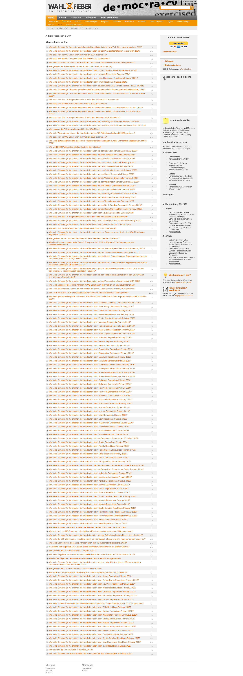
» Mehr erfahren (170, 52)
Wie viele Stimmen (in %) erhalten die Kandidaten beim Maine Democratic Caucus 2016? (88, 457)
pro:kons (49, 670)
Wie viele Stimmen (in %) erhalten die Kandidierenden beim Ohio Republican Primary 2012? (90, 607)
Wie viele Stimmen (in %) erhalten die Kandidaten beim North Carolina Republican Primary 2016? (92, 450)
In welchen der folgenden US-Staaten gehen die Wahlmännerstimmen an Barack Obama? (89, 547)
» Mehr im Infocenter (182, 282)
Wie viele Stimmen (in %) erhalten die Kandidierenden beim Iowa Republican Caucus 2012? (90, 646)
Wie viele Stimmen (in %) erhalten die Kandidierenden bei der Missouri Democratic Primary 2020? (92, 197)
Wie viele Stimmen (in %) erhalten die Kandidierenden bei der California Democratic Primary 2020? (93, 170)
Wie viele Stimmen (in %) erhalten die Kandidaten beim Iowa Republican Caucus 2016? (88, 523)
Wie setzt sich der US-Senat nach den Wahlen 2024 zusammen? (78, 55)
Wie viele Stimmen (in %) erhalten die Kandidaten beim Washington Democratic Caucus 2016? (91, 423)
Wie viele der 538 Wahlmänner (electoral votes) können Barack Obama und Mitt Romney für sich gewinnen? (97, 539)
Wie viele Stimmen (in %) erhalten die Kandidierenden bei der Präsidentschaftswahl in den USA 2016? (94, 281)
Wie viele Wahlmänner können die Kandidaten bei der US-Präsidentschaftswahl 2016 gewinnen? (92, 289)
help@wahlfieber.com (183, 296)
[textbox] (175, 7)
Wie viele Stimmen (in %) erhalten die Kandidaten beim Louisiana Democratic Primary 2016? (90, 477)
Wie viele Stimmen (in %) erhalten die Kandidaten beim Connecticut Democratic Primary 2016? (91, 353)
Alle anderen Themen (75, 25)
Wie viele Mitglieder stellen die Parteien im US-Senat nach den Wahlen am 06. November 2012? (92, 554)
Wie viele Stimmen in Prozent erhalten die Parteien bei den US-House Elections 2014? (87, 527)
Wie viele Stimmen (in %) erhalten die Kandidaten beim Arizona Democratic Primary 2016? (89, 411)
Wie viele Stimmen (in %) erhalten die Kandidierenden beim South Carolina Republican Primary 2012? (94, 638)
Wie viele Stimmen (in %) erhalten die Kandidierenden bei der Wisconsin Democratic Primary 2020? (93, 178)
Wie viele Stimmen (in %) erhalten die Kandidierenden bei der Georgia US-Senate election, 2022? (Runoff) (96, 86)
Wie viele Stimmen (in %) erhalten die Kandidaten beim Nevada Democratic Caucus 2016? (89, 500)
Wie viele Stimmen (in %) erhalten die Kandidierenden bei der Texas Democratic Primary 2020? (91, 201)
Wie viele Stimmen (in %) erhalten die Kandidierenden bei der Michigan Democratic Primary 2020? (93, 193)
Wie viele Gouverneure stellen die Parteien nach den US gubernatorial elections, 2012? (88, 543)
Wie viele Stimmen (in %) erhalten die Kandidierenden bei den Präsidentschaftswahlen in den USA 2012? (96, 535)
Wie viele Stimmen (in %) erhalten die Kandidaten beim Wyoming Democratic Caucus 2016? (90, 395)
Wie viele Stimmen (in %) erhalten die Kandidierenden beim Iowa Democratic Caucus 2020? (90, 224)
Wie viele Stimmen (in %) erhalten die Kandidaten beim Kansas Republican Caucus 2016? (89, 492)
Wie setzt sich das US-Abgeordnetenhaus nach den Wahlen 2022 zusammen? (84, 100)
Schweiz (77, 21)
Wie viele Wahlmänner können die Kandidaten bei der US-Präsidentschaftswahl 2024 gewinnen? (92, 62)
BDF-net (49, 673)
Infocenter (91, 17)
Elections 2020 (91, 28)
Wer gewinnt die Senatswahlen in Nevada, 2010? (71, 650)
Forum (62, 17)
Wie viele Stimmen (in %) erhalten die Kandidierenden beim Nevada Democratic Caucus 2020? (91, 213)
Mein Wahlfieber (109, 17)
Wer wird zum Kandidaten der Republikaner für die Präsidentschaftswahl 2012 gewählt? (88, 572)
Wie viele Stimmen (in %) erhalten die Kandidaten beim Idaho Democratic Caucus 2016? (88, 434)
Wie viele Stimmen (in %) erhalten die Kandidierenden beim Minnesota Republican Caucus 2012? (92, 626)
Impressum (50, 668)
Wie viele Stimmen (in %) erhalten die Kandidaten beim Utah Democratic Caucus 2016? (88, 415)
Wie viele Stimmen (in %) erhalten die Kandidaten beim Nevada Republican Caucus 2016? (89, 504)
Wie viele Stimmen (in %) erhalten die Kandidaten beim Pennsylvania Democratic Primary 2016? (92, 364)
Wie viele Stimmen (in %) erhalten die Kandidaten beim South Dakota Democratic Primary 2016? (92, 318)
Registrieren (87, 668)
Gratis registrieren (172, 65)
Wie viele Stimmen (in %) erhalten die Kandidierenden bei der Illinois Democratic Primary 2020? (91, 174)
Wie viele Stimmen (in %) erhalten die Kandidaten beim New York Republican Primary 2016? (90, 388)
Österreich (66, 21)
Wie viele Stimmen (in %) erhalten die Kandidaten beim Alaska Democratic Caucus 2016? (89, 430)
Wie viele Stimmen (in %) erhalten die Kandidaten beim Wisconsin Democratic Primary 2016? (90, 403)
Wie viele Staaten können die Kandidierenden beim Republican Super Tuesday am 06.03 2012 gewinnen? (96, 603)
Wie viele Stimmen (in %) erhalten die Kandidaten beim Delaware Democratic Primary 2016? (90, 384)
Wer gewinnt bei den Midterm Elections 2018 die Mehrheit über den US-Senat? (84, 238)
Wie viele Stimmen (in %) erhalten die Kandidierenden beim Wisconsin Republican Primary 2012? (92, 588)
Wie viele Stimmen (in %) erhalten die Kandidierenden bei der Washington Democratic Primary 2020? (94, 182)
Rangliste (76, 17)
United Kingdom (156, 21)
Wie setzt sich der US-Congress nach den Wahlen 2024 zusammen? (79, 58)
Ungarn (170, 21)
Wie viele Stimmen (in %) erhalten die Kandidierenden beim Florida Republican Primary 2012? (91, 634)
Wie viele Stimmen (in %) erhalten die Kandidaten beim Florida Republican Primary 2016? (89, 446)
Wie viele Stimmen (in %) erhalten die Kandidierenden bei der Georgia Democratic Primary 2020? (92, 155)
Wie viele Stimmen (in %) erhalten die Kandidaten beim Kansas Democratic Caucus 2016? (89, 485)
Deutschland (53, 21)
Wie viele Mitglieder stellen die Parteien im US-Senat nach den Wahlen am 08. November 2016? (92, 285)
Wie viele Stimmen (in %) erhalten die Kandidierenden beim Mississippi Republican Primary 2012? (93, 595)
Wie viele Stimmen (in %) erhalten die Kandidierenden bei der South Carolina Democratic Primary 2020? (95, 209)
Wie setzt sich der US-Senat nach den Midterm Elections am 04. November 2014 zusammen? (91, 531)
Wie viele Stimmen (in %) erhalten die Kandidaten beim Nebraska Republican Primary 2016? (90, 337)
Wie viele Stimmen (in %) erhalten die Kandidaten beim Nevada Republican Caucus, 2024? (89, 74)
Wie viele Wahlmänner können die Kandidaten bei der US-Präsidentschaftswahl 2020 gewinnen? (92, 133)
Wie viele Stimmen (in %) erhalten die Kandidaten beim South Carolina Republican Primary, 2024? (93, 70)
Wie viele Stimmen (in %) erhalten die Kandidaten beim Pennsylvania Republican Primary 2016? (92, 368)
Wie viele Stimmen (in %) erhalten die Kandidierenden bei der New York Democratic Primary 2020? (93, 151)
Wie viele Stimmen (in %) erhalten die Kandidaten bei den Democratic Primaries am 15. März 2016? (93, 438)
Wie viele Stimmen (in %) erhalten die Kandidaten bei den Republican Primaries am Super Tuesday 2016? (96, 469)
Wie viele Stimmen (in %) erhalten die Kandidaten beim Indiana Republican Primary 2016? (89, 341)
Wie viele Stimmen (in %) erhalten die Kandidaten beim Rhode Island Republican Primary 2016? (92, 372)
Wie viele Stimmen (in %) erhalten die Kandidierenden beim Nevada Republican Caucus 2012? (91, 630)
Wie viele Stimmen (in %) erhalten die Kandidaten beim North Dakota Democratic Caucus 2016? (92, 326)
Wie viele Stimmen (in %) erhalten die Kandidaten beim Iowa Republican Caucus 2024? (88, 82)
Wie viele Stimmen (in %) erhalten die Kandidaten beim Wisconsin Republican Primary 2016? (90, 399)
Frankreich (129, 21)
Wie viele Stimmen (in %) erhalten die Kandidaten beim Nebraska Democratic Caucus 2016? (90, 473)
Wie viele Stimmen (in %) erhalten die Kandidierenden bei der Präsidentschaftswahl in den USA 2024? (94, 51)
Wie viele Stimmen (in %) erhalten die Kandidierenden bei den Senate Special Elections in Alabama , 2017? (97, 248)
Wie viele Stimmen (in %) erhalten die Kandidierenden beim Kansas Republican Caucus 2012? (91, 599)
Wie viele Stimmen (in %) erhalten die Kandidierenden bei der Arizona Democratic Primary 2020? (92, 186)
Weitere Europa (183, 21)
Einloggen (168, 61)
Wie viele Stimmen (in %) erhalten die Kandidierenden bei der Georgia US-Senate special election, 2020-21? (97, 125)
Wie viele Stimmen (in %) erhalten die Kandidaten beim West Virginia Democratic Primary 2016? (92, 333)
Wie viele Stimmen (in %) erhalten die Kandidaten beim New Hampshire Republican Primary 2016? (93, 512)
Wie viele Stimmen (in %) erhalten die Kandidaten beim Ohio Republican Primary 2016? (88, 454)
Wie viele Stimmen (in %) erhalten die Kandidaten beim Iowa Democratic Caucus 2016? (88, 519)
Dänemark (117, 21)
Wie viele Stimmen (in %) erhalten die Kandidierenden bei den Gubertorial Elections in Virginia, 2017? (94, 252)
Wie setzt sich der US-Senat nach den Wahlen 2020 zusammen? (78, 137)
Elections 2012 (76, 28)
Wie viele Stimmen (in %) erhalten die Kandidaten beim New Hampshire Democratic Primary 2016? (93, 516)
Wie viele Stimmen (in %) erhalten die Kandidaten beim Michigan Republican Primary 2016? (90, 461)
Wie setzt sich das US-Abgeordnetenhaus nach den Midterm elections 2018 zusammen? (88, 217)
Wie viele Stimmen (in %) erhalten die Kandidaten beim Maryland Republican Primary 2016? (90, 357)
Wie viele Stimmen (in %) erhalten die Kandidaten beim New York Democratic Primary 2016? (90, 392)
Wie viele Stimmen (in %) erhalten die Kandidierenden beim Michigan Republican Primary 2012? (92, 619)
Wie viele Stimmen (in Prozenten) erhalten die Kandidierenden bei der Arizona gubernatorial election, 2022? (97, 89)
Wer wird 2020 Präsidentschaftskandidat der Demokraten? (75, 147)
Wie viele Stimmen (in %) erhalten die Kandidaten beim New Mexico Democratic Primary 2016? (91, 314)
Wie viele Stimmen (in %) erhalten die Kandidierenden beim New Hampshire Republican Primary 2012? (95, 642)
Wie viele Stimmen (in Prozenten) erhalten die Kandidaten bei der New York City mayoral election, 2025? (95, 47)
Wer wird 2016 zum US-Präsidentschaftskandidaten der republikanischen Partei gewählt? (88, 292)
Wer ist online (185, 69)
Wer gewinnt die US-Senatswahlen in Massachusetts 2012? (75, 568)
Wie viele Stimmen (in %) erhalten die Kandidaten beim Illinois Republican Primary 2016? (88, 442)
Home (51, 17)
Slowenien (141, 21)
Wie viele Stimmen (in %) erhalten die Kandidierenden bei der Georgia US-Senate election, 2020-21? (94, 121)
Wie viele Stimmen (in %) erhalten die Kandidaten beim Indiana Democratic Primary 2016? (89, 345)
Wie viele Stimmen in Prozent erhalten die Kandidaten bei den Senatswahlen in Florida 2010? (90, 653)
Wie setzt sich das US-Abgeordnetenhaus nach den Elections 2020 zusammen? (84, 117)
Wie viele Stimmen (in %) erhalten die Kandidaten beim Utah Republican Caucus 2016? (88, 419)
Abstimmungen (91, 21)
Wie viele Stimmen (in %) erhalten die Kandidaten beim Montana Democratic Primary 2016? (90, 322)
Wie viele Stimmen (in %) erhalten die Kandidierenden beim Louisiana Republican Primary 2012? (92, 591)
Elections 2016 (61, 28)
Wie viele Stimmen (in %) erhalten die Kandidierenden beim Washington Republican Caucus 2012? (93, 615)
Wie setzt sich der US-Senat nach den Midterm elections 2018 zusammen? (82, 228)
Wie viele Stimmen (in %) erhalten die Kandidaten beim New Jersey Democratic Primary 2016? (91, 306)
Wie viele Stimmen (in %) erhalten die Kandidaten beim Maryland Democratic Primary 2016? (90, 361)
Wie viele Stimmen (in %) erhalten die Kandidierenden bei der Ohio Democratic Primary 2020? (91, 166)
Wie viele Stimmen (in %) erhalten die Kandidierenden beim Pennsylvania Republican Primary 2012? (94, 580)
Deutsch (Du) (190, 1)
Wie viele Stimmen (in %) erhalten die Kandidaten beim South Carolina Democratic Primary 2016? (92, 496)
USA (60, 25)
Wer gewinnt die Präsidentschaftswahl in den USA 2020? (74, 129)
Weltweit (50, 25)
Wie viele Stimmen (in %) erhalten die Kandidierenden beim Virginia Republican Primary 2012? (91, 611)
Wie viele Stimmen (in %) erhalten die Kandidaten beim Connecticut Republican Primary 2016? (91, 349)
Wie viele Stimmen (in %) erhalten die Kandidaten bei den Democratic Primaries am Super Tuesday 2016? (96, 465)
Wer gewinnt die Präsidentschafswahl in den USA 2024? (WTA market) (80, 66)
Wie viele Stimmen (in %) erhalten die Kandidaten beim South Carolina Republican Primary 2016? (92, 508)
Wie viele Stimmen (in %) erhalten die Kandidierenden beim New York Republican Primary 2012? (92, 584)
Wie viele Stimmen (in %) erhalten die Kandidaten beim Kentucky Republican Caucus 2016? (90, 481)
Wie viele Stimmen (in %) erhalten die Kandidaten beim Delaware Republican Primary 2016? (90, 380)
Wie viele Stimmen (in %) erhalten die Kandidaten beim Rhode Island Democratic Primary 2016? (92, 376)
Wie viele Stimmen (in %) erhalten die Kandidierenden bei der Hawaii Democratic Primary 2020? (92, 158)
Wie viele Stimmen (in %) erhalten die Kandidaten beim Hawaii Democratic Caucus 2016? (89, 426)
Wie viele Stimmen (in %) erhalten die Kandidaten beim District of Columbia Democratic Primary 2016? (95, 303)
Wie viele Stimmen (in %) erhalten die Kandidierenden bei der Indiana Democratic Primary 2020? (92, 162)
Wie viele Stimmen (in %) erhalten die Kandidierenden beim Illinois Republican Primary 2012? (91, 576)
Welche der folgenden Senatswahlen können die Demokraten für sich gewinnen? (85, 558)
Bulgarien (105, 21)
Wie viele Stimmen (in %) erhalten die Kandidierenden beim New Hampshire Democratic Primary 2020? (95, 220)
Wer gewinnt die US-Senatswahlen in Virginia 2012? (72, 550)
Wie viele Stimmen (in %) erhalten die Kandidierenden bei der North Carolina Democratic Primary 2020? (95, 205)
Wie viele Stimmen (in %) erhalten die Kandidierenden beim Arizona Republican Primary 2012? (91, 622)
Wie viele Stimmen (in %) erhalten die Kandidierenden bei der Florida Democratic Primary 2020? (92, 189)
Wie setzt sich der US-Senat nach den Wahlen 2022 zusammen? (78, 103)
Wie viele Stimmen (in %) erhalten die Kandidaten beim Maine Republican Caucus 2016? (88, 488)
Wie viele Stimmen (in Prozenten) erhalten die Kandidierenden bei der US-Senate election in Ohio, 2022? (96, 107)
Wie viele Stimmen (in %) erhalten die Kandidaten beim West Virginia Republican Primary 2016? (92, 330)
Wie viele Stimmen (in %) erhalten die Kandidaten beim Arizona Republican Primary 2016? (89, 407)
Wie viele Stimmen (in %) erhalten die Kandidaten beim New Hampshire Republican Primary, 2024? (93, 78)
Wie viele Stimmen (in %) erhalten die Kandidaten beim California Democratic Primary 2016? (90, 310)
